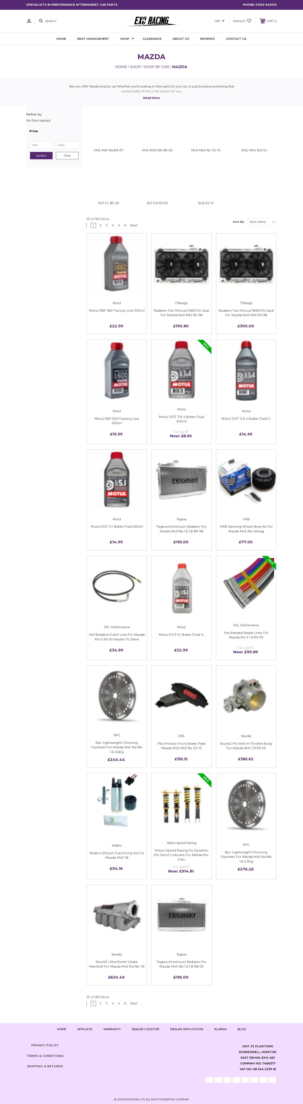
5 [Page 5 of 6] (120, 225)
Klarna (220, 1029)
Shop (127, 39)
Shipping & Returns (45, 1067)
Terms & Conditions (45, 1056)
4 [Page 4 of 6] (113, 225)
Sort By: (239, 222)
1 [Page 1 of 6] (93, 225)
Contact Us (236, 39)
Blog (242, 1029)
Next (136, 225)
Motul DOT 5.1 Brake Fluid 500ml (117, 527)
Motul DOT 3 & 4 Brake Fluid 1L (246, 419)
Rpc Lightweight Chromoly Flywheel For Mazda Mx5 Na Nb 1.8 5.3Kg (246, 857)
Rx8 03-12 (205, 203)
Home (61, 39)
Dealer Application (186, 1029)
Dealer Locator (145, 1029)
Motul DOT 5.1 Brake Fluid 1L (181, 635)
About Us (181, 39)
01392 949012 (266, 5)
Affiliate (84, 1029)
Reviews (207, 39)
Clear (67, 155)
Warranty (112, 1029)
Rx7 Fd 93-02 (157, 203)
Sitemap (183, 1099)
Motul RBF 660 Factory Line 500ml (117, 311)
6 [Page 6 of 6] (126, 225)
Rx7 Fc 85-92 (108, 203)
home (61, 1029)
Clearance (152, 39)
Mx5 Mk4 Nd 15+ (254, 150)
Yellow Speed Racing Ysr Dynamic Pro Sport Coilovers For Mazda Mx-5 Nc (181, 855)
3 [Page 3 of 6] (107, 225)
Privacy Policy (45, 1045)
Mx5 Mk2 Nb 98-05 (157, 150)
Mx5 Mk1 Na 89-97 (109, 150)
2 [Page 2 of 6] (101, 225)
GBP (219, 20)
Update (41, 155)
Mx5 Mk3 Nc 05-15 (205, 150)
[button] (54, 131)
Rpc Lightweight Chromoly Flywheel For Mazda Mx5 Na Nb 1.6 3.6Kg (116, 747)
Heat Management (93, 39)
